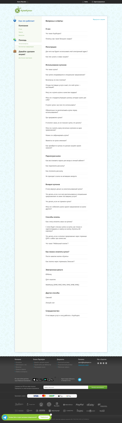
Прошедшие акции (39, 367)
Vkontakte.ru (101, 363)
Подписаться (44, 417)
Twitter (103, 363)
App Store (38, 379)
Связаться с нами (83, 365)
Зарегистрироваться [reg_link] (99, 2)
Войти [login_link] (86, 2)
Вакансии (21, 35)
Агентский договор (63, 362)
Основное (19, 362)
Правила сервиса (21, 369)
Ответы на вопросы (21, 371)
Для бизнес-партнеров (25, 58)
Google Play (49, 379)
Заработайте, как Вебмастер (42, 364)
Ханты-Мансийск (21, 2)
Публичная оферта (63, 367)
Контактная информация (26, 47)
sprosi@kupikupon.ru (84, 362)
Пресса (21, 32)
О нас (20, 29)
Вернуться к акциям (99, 19)
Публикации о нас (21, 364)
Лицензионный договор (65, 364)
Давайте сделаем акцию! (41, 362)
